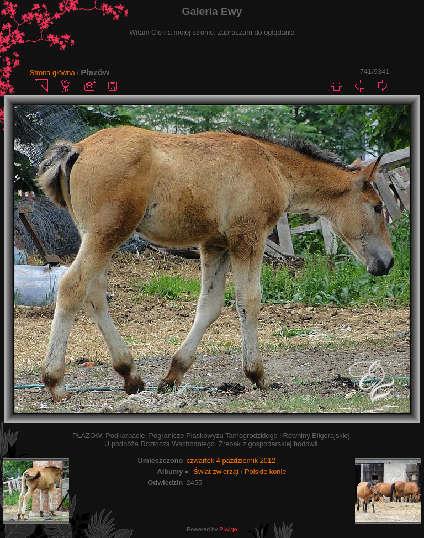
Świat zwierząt (216, 471)
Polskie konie (265, 471)
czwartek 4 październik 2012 (231, 460)
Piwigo (228, 529)
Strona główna (52, 72)
